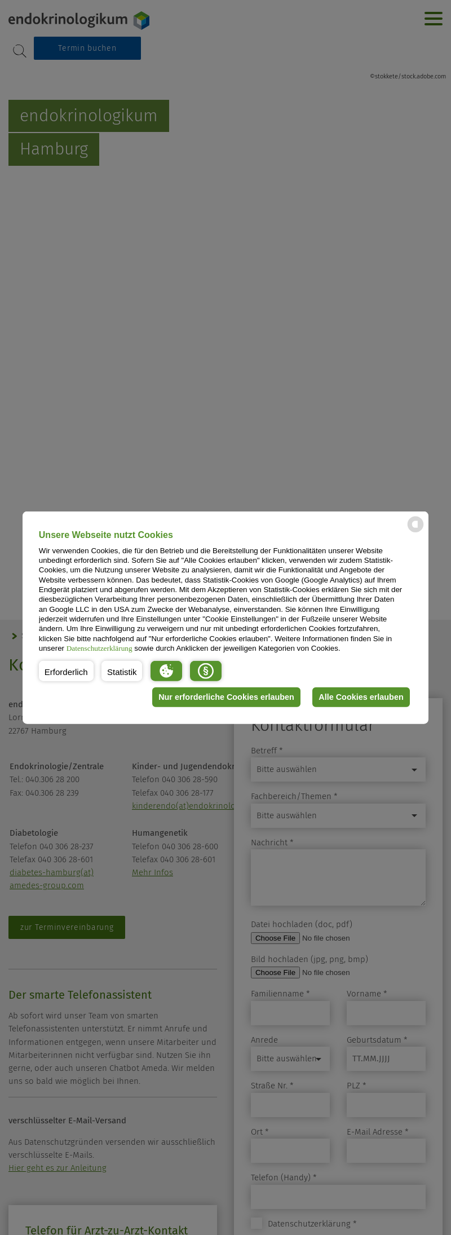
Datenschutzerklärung (99, 648)
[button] (66, 670)
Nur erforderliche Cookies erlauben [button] (226, 697)
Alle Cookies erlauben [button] (361, 697)
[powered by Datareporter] (415, 531)
